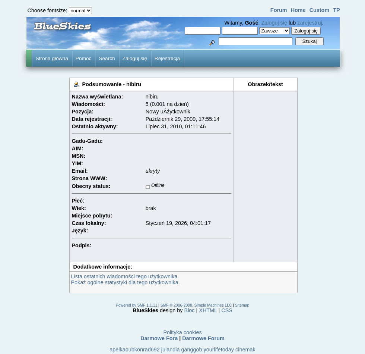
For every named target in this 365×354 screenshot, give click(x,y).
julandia (170, 350)
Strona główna (51, 58)
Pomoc (84, 58)
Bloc (189, 310)
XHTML (208, 310)
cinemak (245, 350)
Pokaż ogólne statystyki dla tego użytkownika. (125, 282)
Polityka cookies (182, 332)
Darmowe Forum (203, 338)
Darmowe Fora (159, 338)
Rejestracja (167, 58)
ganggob (191, 350)
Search (107, 58)
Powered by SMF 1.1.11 (136, 305)
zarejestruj (309, 23)
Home (298, 10)
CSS (226, 310)
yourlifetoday (218, 350)
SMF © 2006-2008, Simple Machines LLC (196, 305)
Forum (278, 10)
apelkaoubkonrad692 (134, 350)
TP (336, 10)
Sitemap (242, 305)
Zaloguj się (274, 23)
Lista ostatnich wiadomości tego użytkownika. (125, 276)
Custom (320, 10)
